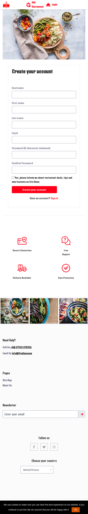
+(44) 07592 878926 (21, 347)
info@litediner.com (22, 353)
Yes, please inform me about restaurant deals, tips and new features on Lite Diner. (42, 179)
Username (18, 87)
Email (15, 133)
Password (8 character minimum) (31, 148)
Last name (17, 118)
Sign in (54, 198)
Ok (75, 510)
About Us (7, 385)
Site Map (7, 380)
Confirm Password (22, 163)
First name (18, 102)
